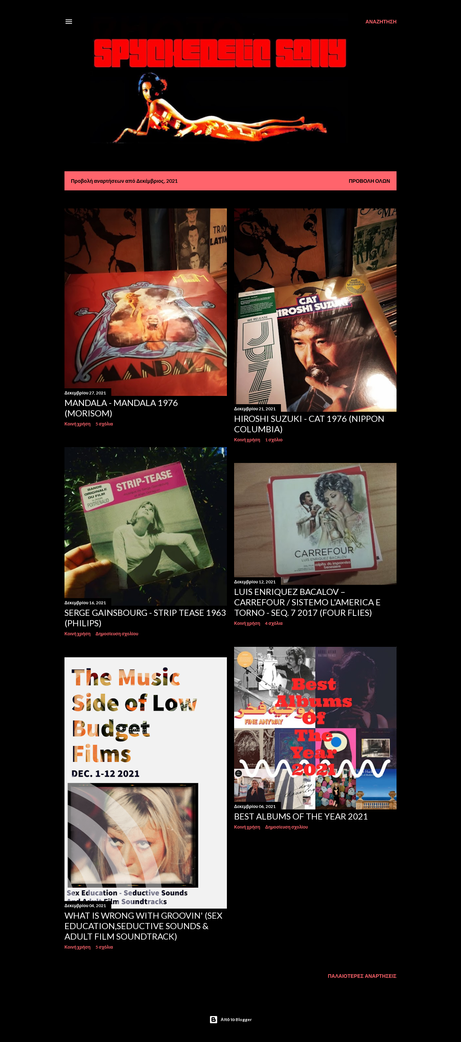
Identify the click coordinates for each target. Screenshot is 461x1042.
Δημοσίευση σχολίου (116, 633)
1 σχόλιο (273, 439)
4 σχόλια (273, 623)
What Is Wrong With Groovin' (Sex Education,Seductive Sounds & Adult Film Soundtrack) (143, 925)
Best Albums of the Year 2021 (301, 816)
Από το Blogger (230, 1019)
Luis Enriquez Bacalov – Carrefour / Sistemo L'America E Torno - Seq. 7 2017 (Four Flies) (307, 602)
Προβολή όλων (369, 181)
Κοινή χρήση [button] (77, 424)
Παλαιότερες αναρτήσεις (362, 976)
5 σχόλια (104, 424)
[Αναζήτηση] (381, 21)
